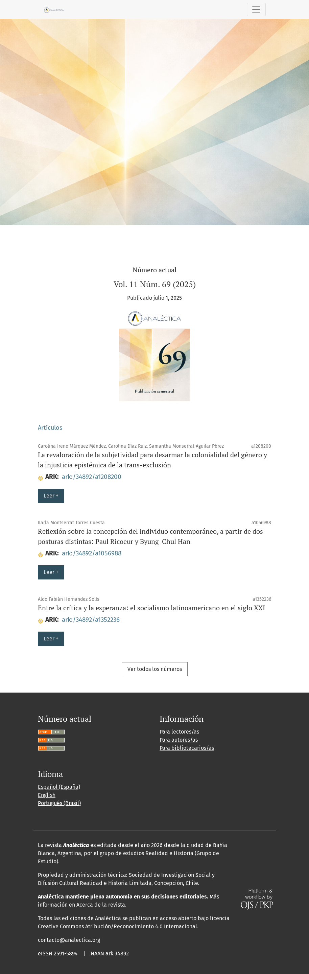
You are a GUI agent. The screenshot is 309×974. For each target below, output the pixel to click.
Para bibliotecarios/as (187, 748)
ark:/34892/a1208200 (91, 477)
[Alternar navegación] (256, 9)
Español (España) (59, 787)
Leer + (51, 495)
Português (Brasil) (59, 803)
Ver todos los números (154, 669)
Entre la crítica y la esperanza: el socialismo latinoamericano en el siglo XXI (151, 607)
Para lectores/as (179, 731)
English (46, 795)
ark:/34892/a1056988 (91, 553)
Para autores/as (179, 740)
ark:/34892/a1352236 (91, 619)
